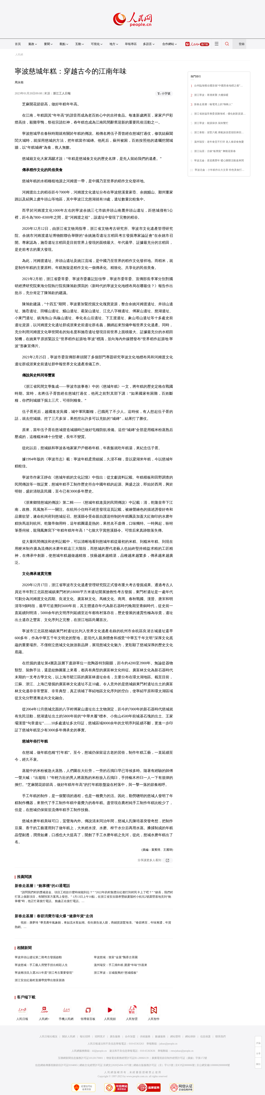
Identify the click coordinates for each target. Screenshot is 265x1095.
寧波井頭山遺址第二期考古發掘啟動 (38, 957)
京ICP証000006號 (185, 1065)
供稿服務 (145, 1036)
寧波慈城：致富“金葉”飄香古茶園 (116, 957)
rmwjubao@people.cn (182, 1050)
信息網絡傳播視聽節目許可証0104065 (56, 1065)
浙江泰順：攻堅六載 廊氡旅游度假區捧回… (219, 132)
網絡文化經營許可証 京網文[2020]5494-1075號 (106, 1065)
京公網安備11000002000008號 (213, 1065)
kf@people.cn (99, 1050)
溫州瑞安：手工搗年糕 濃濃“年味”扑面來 (120, 965)
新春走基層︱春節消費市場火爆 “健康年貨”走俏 (54, 916)
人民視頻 (109, 1012)
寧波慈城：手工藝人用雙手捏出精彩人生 (41, 965)
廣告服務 (115, 1036)
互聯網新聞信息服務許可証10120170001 (80, 1058)
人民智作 (153, 1012)
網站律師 (190, 1036)
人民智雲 (131, 1012)
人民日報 (22, 1012)
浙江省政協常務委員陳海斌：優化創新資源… (220, 113)
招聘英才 (100, 1036)
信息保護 (205, 1036)
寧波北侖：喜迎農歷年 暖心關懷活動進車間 (219, 160)
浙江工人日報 (62, 93)
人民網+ (44, 1012)
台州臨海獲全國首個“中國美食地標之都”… (218, 85)
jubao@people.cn (168, 1043)
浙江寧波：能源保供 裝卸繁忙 (211, 123)
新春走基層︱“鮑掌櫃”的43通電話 (42, 886)
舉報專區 (131, 44)
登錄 (242, 44)
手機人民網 (66, 1012)
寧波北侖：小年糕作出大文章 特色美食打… (219, 170)
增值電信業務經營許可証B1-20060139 (127, 1058)
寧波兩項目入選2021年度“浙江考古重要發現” (44, 972)
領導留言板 (88, 1012)
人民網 (19, 54)
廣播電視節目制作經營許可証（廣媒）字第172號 (179, 1058)
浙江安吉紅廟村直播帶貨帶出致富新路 (40, 980)
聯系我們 (220, 1036)
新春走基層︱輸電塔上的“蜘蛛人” (213, 104)
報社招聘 (85, 1036)
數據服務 (160, 1036)
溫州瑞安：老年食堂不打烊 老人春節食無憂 (219, 141)
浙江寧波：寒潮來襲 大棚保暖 (211, 95)
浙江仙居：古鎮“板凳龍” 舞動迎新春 (215, 151)
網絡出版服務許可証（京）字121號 (153, 1065)
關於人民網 (68, 1036)
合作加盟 (130, 1036)
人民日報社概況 (48, 1036)
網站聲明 (175, 1036)
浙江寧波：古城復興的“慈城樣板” (116, 972)
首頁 (18, 44)
